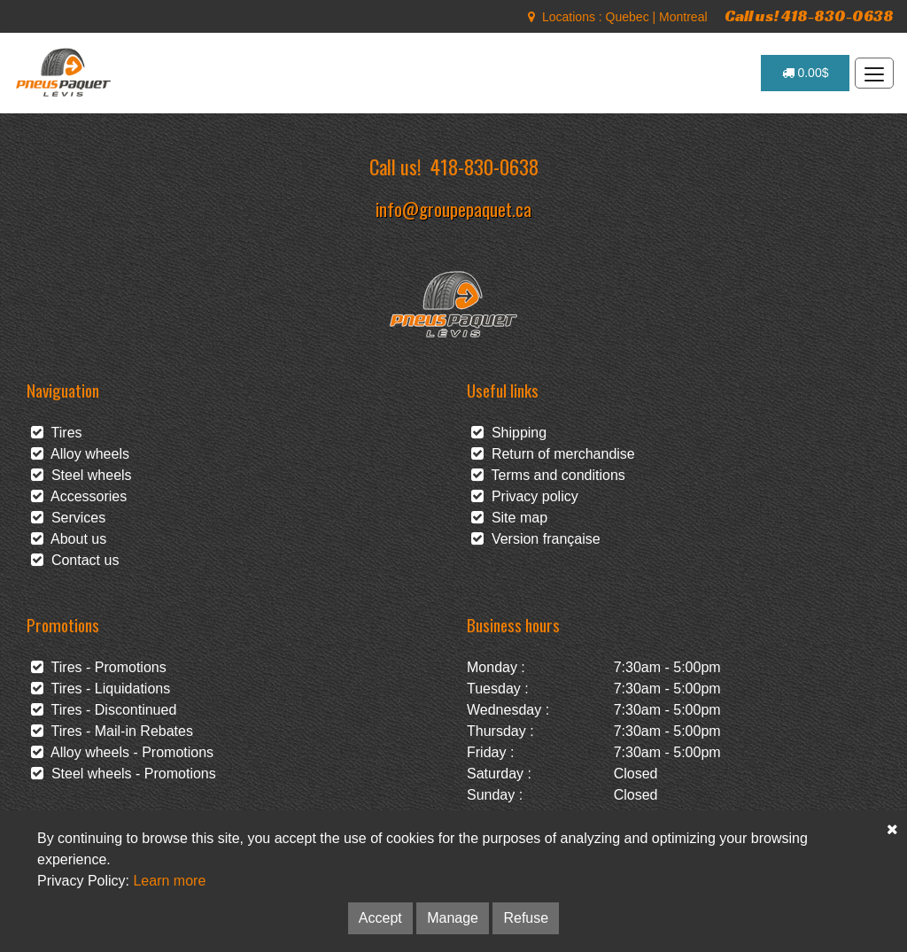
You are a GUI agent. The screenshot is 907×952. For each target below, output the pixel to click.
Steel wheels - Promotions (123, 773)
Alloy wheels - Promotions (122, 752)
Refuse (525, 917)
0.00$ (805, 73)
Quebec (627, 17)
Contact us (75, 560)
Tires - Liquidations (100, 688)
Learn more (169, 880)
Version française (536, 538)
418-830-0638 (484, 166)
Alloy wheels (80, 453)
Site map (509, 517)
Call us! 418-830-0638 (809, 15)
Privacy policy (524, 496)
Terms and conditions (548, 475)
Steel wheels (81, 475)
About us (68, 538)
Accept (380, 917)
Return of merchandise (553, 453)
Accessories (79, 496)
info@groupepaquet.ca (453, 208)
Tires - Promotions (99, 667)
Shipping (509, 432)
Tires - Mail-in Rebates (112, 731)
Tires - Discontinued (103, 709)
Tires (56, 432)
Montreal (683, 17)
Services (68, 517)
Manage (452, 917)
